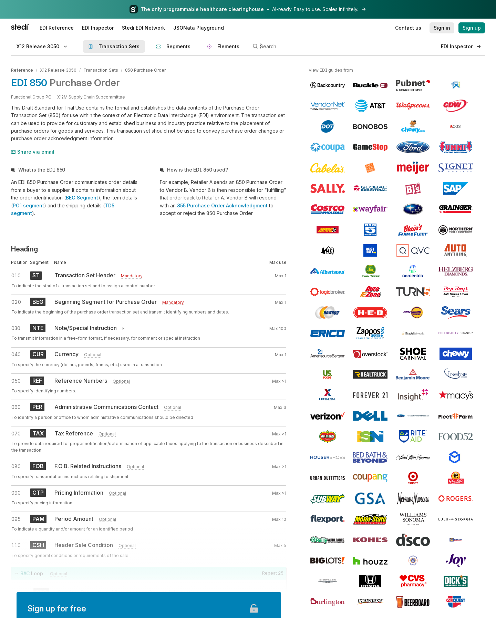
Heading (24, 249)
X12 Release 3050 (58, 70)
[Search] (342, 46)
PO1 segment (28, 205)
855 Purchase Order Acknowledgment (222, 205)
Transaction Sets (100, 70)
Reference (22, 70)
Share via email (32, 151)
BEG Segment (82, 197)
